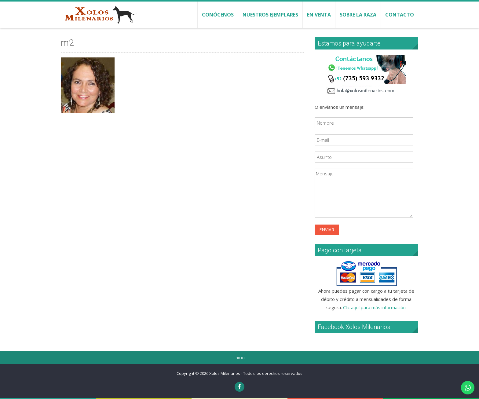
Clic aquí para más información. (375, 307)
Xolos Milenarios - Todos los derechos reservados (255, 373)
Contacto (399, 14)
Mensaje (364, 193)
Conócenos (218, 14)
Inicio (240, 357)
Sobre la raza (358, 14)
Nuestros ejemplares (270, 14)
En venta (319, 14)
